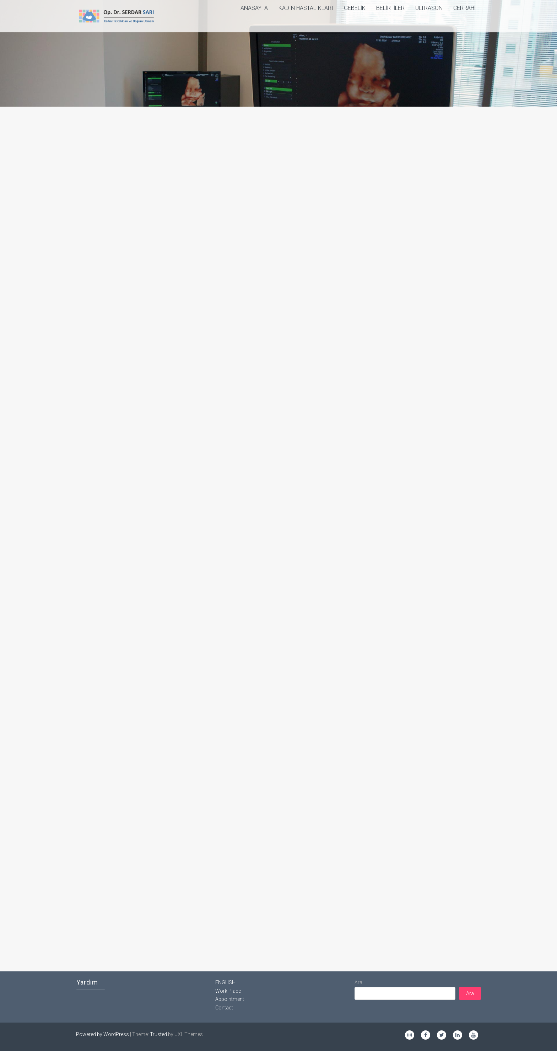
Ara (358, 982)
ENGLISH (225, 982)
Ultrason (429, 8)
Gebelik (355, 8)
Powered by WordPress (102, 1034)
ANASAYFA (254, 8)
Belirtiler (390, 8)
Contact (224, 1007)
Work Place (228, 991)
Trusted (158, 1034)
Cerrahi (464, 8)
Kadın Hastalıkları (305, 8)
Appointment (229, 999)
